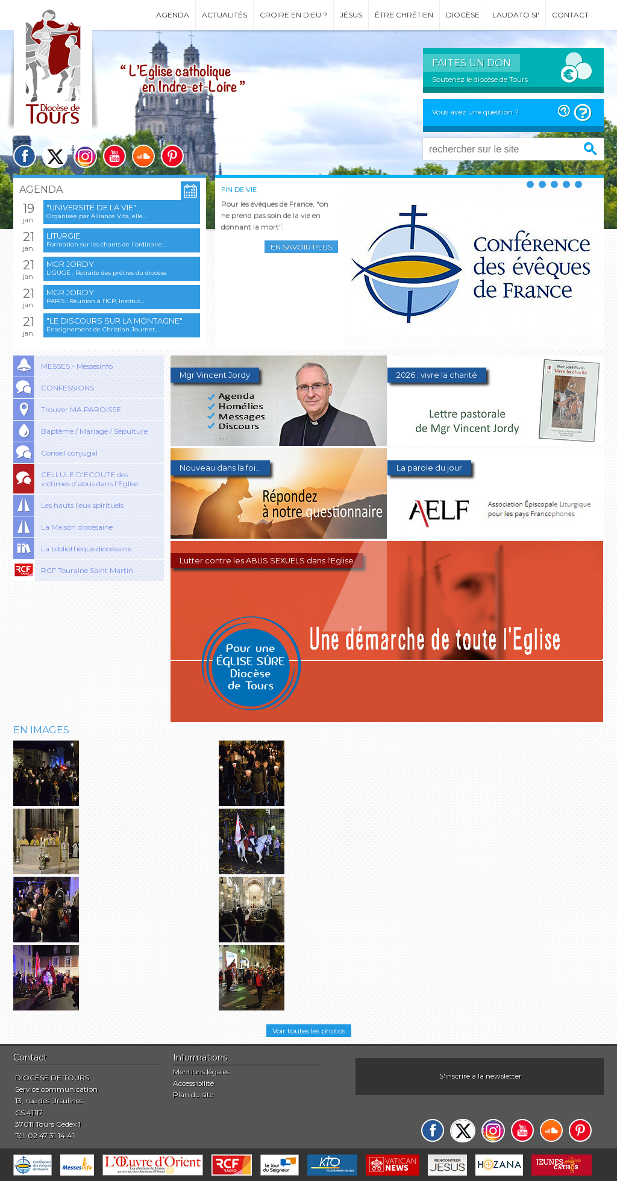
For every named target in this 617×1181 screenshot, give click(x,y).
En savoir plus (301, 246)
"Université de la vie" (91, 207)
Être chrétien (404, 14)
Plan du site (193, 1094)
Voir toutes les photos (308, 1030)
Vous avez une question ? (475, 111)
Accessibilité (193, 1083)
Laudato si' (515, 14)
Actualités (224, 14)
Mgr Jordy (70, 264)
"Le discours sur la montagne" (114, 320)
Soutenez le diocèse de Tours (480, 79)
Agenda (172, 14)
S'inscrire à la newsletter (480, 1075)
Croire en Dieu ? (293, 14)
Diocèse (463, 14)
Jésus (351, 14)
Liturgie (63, 235)
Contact (570, 14)
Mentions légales (201, 1071)
